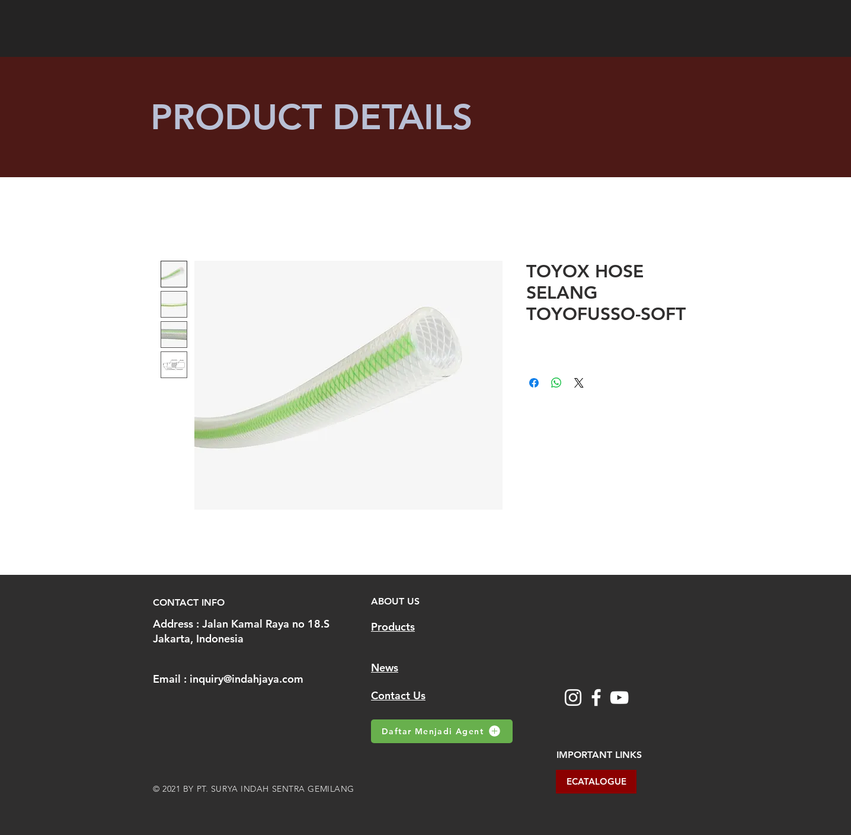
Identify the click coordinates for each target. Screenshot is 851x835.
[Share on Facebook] (534, 383)
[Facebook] (596, 697)
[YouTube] (619, 697)
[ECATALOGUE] (596, 782)
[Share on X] (579, 383)
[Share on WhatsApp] (556, 383)
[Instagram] (573, 697)
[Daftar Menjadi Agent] (442, 731)
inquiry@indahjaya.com (246, 679)
